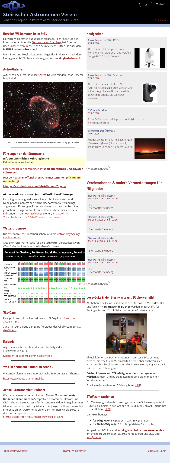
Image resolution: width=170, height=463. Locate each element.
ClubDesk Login (157, 451)
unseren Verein (19, 46)
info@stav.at (94, 437)
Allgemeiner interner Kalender (21, 347)
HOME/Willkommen (74, 451)
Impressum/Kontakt (16, 451)
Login (146, 4)
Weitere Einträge (98, 168)
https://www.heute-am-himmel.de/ (23, 378)
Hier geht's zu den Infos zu (34, 186)
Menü (160, 4)
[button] (127, 202)
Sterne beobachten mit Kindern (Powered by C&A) (33, 416)
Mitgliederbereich (69, 58)
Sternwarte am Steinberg (47, 42)
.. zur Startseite (158, 20)
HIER (137, 385)
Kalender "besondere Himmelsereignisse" (28, 356)
